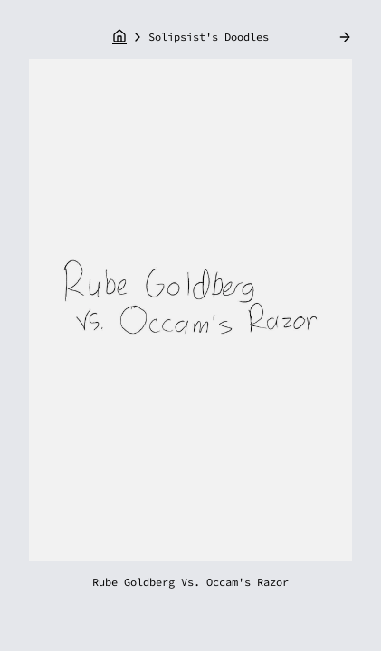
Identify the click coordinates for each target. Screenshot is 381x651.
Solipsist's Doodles (208, 36)
